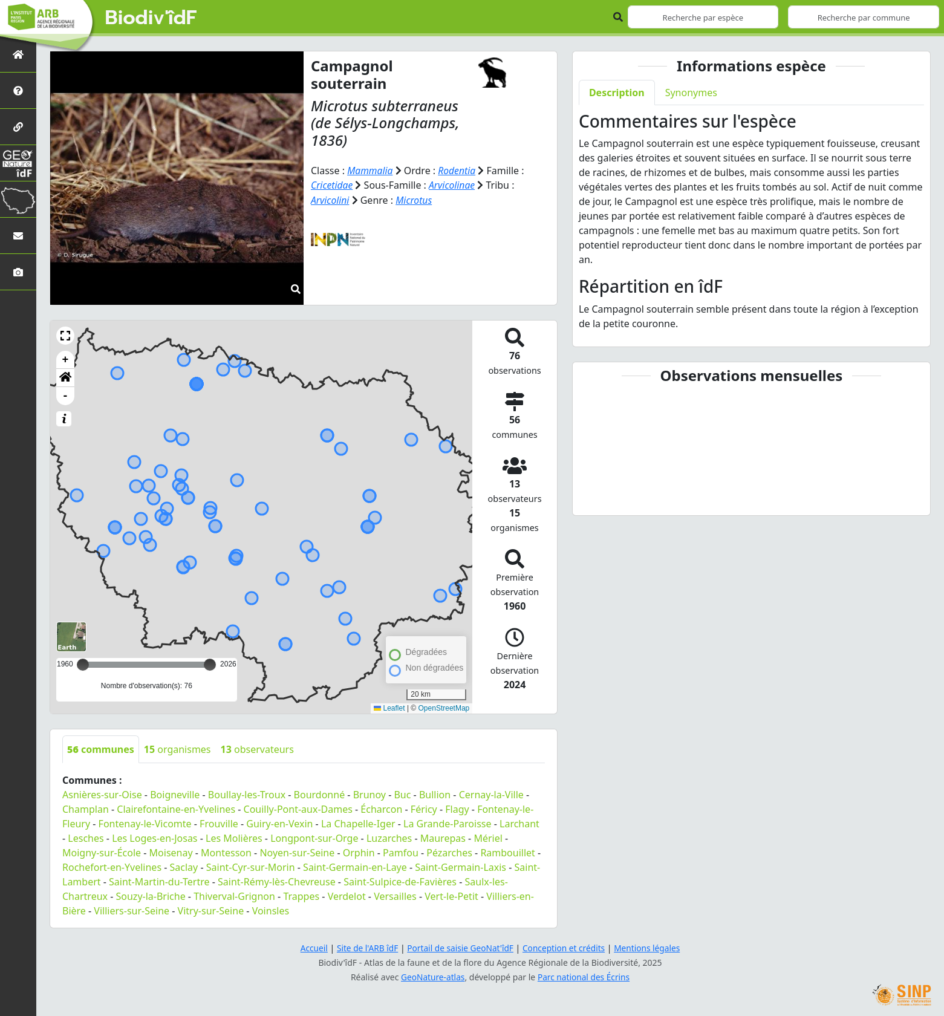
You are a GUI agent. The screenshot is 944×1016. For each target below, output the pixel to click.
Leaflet (389, 708)
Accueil (310, 948)
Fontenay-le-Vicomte (145, 823)
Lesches (85, 838)
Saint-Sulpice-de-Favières (400, 881)
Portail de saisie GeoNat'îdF (459, 948)
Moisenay (171, 852)
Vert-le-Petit (451, 896)
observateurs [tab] (257, 749)
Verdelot (347, 896)
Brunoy (369, 794)
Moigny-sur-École (101, 852)
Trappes (301, 896)
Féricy (424, 809)
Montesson (226, 852)
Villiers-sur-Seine (131, 910)
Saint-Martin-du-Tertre (159, 881)
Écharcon (381, 809)
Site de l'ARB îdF (364, 948)
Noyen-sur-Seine (296, 852)
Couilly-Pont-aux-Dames (298, 809)
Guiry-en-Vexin (279, 823)
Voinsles (270, 910)
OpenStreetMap (444, 708)
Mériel (488, 838)
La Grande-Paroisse (447, 823)
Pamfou (400, 852)
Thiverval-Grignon (234, 896)
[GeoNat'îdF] (18, 163)
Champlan (85, 809)
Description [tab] (617, 92)
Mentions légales (650, 948)
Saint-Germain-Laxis (460, 867)
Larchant (519, 823)
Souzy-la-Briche (151, 896)
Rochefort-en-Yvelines (111, 867)
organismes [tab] (177, 749)
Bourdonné (319, 794)
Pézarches (449, 852)
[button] (65, 336)
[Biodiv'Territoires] (18, 199)
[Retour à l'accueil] (18, 54)
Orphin (359, 852)
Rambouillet (507, 852)
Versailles (395, 896)
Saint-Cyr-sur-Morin (250, 867)
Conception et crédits (565, 948)
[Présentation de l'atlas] (18, 90)
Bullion (435, 794)
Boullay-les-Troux (246, 794)
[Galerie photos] (18, 272)
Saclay (184, 867)
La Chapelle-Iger (358, 823)
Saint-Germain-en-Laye (355, 867)
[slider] (210, 665)
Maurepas (443, 838)
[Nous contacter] (18, 235)
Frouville (219, 823)
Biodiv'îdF (151, 18)
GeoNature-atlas (431, 977)
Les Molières (234, 838)
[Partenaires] (18, 127)
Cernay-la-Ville (491, 794)
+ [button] (65, 360)
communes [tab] (100, 749)
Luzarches (389, 838)
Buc (402, 794)
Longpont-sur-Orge (314, 838)
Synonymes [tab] (691, 92)
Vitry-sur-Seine (211, 910)
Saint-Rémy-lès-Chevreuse (277, 881)
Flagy (457, 809)
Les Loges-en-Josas (154, 838)
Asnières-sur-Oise (102, 794)
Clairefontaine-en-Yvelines (176, 809)
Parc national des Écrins (584, 977)
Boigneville (175, 794)
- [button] (65, 396)
